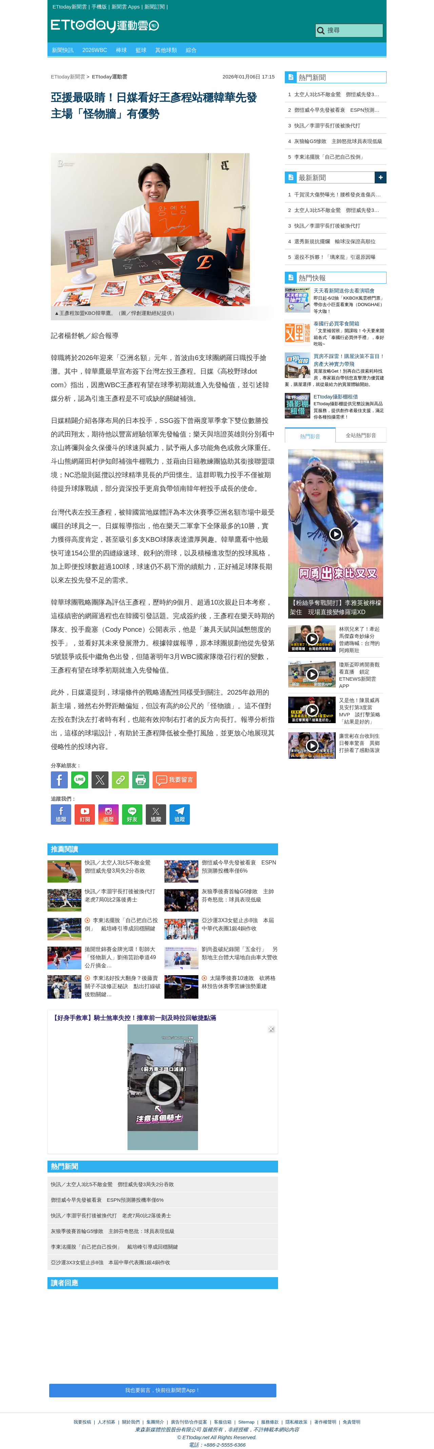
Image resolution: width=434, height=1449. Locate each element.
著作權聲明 (325, 1422)
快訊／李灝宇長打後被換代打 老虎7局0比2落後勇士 (111, 1215)
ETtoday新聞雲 (70, 7)
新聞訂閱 (154, 7)
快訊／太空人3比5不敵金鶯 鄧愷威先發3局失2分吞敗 (112, 1184)
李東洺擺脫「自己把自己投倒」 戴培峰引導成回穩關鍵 (114, 1247)
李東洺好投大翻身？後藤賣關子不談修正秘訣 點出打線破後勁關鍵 (123, 986)
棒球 (121, 50)
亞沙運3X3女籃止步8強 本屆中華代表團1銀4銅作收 (110, 1262)
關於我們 (131, 1422)
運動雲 (110, 26)
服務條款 (270, 1422)
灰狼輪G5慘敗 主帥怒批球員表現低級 (338, 141)
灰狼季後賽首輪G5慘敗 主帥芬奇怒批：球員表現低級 (113, 1231)
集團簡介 (155, 1422)
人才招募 (106, 1422)
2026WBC (94, 50)
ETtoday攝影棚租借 (307, 383)
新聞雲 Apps (126, 7)
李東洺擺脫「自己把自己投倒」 (330, 157)
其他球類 (166, 50)
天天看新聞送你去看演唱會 (315, 290)
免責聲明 (351, 1422)
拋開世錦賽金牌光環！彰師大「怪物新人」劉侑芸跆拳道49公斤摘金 (120, 957)
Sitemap (246, 1422)
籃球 (141, 50)
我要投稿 (82, 1422)
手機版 (99, 7)
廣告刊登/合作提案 (189, 1422)
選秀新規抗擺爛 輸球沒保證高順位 (335, 241)
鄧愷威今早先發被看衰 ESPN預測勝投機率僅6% (107, 1200)
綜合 (191, 50)
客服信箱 (223, 1422)
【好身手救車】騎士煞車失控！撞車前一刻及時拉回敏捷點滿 (133, 1018)
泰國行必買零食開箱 (308, 317)
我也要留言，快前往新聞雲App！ (162, 1390)
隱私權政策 (296, 1422)
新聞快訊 (63, 50)
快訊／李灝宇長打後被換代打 (327, 125)
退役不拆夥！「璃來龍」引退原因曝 (335, 257)
